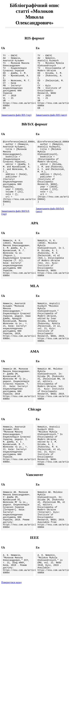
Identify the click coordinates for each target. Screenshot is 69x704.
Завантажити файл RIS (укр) (16, 125)
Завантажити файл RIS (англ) (51, 125)
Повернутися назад (11, 643)
